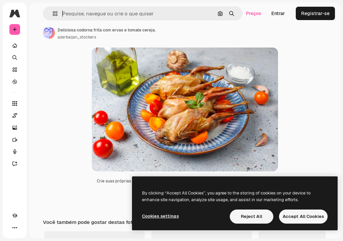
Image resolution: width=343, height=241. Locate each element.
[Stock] (14, 69)
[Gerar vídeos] (14, 139)
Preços (253, 13)
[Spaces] (14, 115)
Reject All (251, 216)
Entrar (278, 13)
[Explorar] (14, 81)
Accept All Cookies (303, 216)
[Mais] (14, 227)
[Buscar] (14, 57)
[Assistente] (14, 163)
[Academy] (14, 215)
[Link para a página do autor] (49, 33)
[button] (52, 13)
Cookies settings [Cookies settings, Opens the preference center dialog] (160, 216)
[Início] (14, 45)
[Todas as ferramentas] (14, 103)
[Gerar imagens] (14, 127)
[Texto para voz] (14, 151)
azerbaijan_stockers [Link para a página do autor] (77, 37)
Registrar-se (315, 13)
